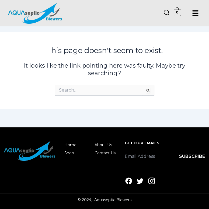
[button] (195, 13)
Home (70, 144)
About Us (103, 144)
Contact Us (105, 153)
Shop (72, 153)
